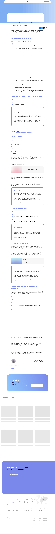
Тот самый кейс (25, 168)
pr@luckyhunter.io (18, 477)
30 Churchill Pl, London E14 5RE (26, 499)
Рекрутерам (14, 25)
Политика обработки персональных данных (16, 519)
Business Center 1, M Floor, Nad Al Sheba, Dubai (26, 502)
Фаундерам (20, 25)
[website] (12, 368)
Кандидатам (26, 25)
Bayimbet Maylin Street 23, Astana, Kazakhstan (35, 499)
